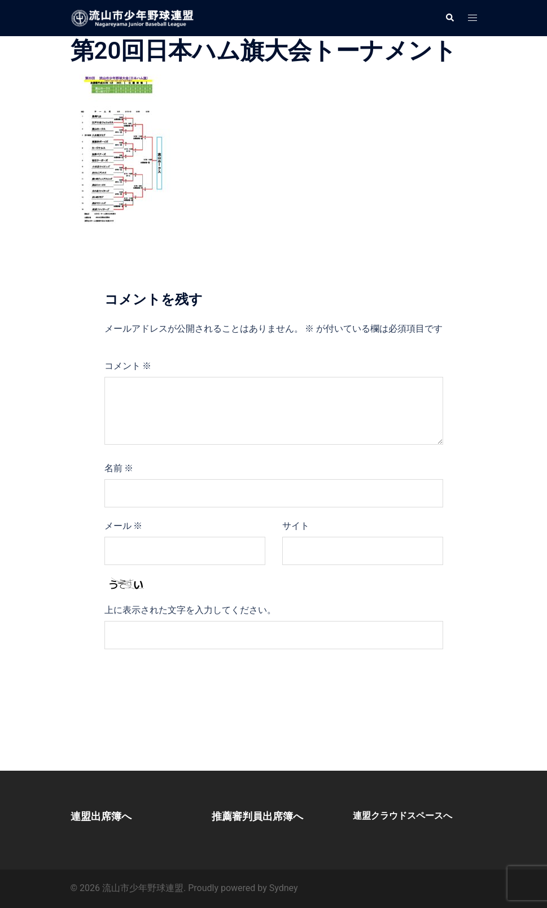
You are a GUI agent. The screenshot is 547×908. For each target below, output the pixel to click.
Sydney (283, 888)
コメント (128, 365)
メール (123, 525)
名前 (119, 468)
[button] (449, 18)
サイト (295, 525)
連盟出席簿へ (101, 816)
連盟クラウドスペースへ (402, 815)
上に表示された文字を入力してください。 (190, 610)
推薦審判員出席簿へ (257, 816)
